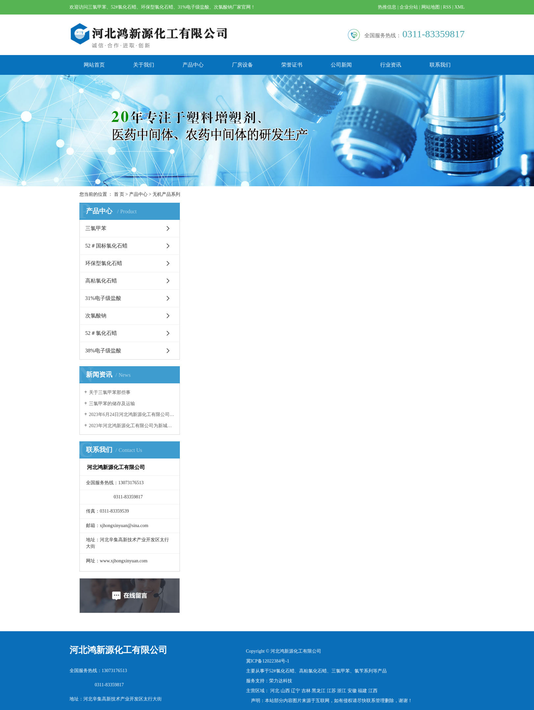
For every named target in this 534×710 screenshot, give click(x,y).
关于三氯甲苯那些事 (109, 392)
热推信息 (387, 7)
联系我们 (440, 65)
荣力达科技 (280, 680)
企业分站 (409, 7)
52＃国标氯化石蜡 (106, 246)
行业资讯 (390, 65)
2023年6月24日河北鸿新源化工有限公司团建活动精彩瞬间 (132, 414)
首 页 (119, 194)
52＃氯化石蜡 (101, 333)
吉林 (306, 690)
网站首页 (94, 65)
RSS (447, 7)
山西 (285, 690)
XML (459, 7)
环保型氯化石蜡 (103, 263)
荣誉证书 (291, 65)
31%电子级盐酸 (103, 298)
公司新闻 (341, 65)
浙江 (341, 690)
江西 (373, 690)
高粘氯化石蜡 (101, 280)
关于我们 (143, 65)
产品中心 (193, 65)
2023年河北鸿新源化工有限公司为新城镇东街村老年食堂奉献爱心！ (132, 425)
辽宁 (295, 690)
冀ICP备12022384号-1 (267, 661)
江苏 (331, 690)
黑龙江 (318, 690)
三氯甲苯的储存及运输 (112, 403)
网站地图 (430, 7)
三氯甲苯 (95, 228)
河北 (274, 690)
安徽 (352, 690)
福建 (362, 690)
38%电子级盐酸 (103, 350)
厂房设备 (242, 65)
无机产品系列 (166, 194)
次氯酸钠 (95, 315)
